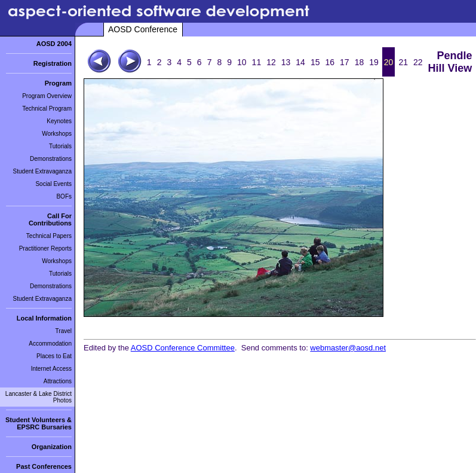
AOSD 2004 (54, 43)
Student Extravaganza (42, 171)
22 (418, 62)
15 (315, 62)
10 (242, 62)
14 (300, 62)
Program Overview (47, 96)
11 (257, 62)
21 (403, 62)
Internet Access (51, 368)
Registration (52, 63)
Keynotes (59, 121)
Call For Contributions (50, 219)
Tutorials (60, 146)
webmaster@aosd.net (348, 347)
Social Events (53, 184)
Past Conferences (44, 466)
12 (271, 62)
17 (344, 62)
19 (374, 62)
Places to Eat (54, 356)
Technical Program (47, 108)
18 (359, 62)
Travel (64, 331)
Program (58, 83)
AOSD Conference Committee (183, 347)
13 (286, 62)
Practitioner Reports (45, 248)
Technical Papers (49, 236)
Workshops (57, 133)
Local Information (44, 318)
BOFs (64, 196)
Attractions (58, 381)
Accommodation (50, 343)
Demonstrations (51, 158)
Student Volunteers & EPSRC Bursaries (38, 423)
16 (329, 62)
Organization (52, 446)
